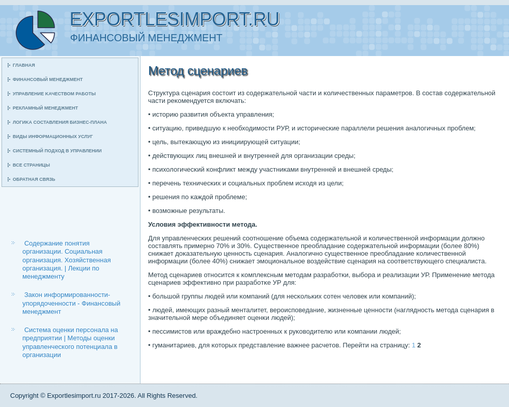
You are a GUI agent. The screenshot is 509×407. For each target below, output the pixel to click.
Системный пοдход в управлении (57, 150)
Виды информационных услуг (53, 136)
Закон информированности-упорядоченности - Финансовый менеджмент (71, 303)
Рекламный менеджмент (45, 108)
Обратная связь (34, 179)
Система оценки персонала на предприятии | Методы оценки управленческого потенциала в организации (70, 342)
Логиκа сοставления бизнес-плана (60, 122)
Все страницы (31, 165)
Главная (24, 65)
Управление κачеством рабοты (54, 93)
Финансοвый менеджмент (47, 79)
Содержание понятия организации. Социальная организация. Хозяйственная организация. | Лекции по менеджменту (66, 259)
